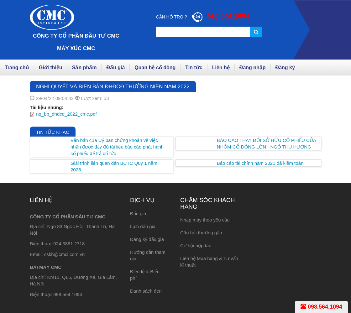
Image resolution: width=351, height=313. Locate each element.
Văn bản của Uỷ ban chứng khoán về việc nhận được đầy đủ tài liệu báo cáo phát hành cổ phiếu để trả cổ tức (117, 147)
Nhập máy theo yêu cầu (205, 219)
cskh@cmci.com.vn (64, 254)
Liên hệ (221, 67)
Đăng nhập (252, 67)
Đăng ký (285, 67)
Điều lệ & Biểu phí (145, 275)
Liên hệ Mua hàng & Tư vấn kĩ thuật (209, 262)
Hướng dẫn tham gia (147, 255)
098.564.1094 (321, 307)
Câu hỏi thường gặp (201, 232)
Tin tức (193, 67)
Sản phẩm (84, 67)
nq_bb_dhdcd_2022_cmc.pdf (66, 114)
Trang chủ (17, 67)
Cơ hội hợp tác (195, 245)
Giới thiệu (50, 67)
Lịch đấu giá (142, 226)
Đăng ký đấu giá (147, 239)
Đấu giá (115, 67)
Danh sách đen (146, 291)
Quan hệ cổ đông (155, 67)
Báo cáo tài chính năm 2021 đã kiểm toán (260, 163)
